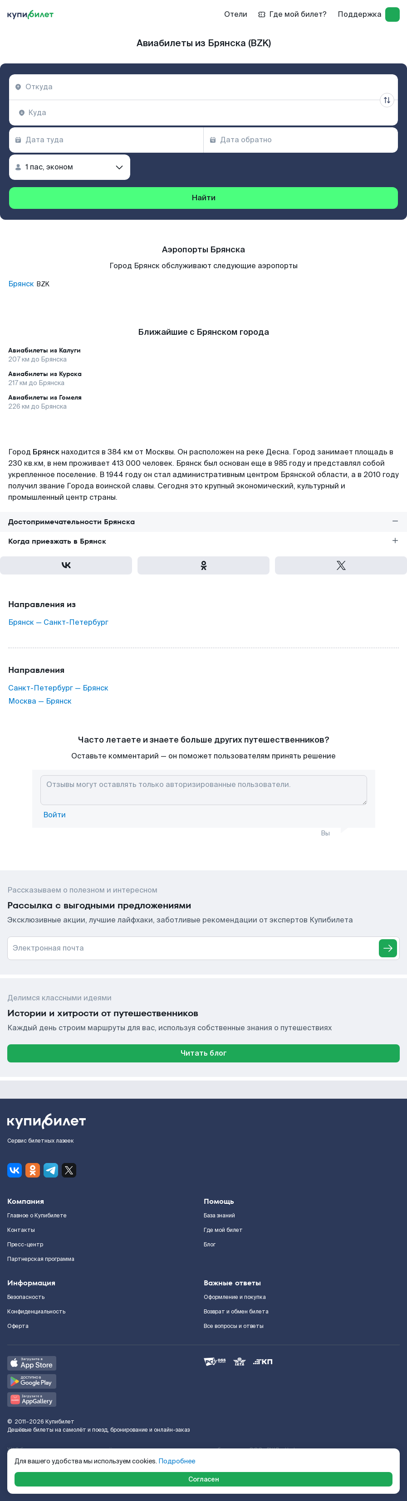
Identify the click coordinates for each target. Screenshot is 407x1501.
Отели (235, 14)
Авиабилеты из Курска (45, 373)
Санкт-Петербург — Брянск (58, 688)
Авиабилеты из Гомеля (45, 397)
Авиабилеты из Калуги (44, 350)
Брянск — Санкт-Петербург (58, 622)
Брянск (21, 284)
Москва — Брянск (40, 701)
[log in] (392, 14)
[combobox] (203, 87)
